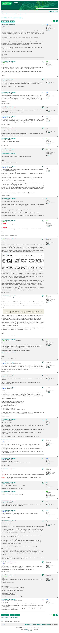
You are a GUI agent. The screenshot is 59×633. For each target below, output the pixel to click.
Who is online (4, 620)
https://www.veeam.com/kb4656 (8, 352)
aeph (4, 80)
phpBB (26, 629)
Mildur (47, 148)
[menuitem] (56, 11)
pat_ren (47, 24)
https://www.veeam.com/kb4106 (8, 153)
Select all (7, 254)
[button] (57, 21)
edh (46, 138)
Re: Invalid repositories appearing (8, 61)
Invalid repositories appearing (11, 18)
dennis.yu (47, 574)
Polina (47, 61)
